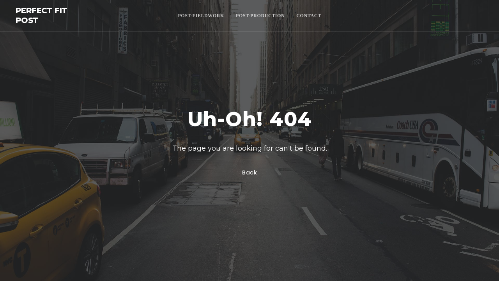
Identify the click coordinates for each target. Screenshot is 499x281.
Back (249, 172)
